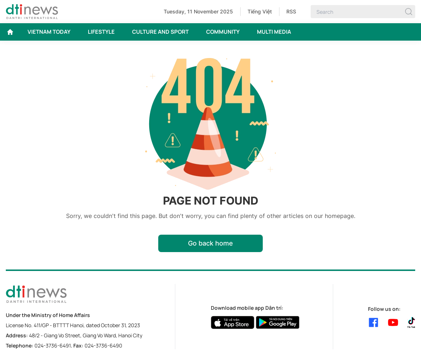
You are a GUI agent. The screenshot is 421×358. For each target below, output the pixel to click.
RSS (291, 11)
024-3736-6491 (52, 345)
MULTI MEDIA (274, 32)
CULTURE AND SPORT (160, 32)
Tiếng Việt (260, 11)
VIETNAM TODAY (49, 32)
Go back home (210, 243)
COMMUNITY (223, 32)
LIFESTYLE (101, 32)
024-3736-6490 (103, 345)
